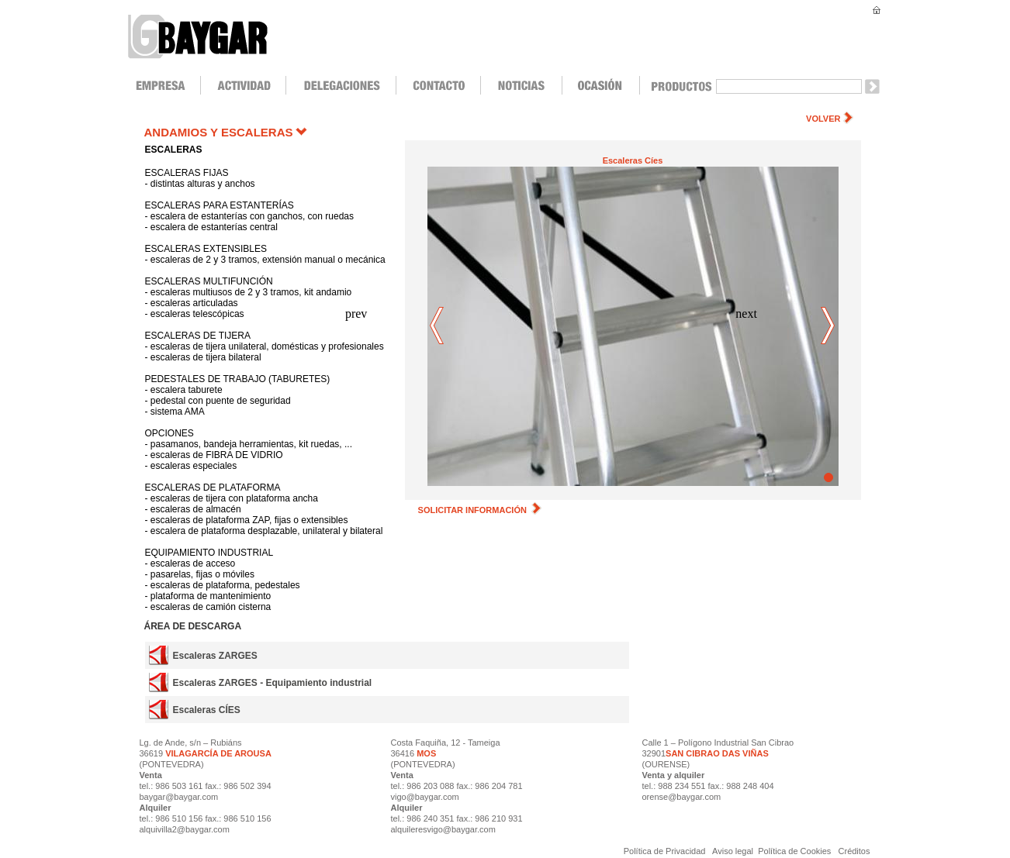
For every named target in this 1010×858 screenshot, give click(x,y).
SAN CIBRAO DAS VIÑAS (717, 753)
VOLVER (823, 118)
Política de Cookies (794, 851)
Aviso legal (733, 851)
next (828, 326)
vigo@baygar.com (425, 796)
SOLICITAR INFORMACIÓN (479, 510)
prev (438, 326)
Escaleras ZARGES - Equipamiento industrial (272, 682)
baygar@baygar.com (179, 796)
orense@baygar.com (681, 796)
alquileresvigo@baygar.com (443, 829)
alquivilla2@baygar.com (185, 829)
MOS (426, 753)
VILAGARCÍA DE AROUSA (217, 753)
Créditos (854, 851)
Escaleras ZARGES (214, 655)
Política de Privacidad (666, 851)
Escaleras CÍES (206, 710)
